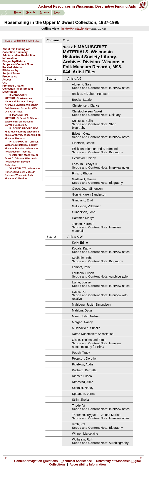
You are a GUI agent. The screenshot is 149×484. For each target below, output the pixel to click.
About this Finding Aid (16, 49)
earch (30, 12)
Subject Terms (11, 73)
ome (17, 12)
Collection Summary (15, 52)
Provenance (9, 76)
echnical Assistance (77, 461)
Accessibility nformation (87, 464)
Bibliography (10, 70)
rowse (44, 12)
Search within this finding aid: (22, 40)
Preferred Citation (13, 85)
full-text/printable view (76, 28)
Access (7, 79)
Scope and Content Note (17, 64)
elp (57, 12)
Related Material (12, 67)
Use (4, 82)
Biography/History (13, 61)
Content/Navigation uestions (36, 461)
